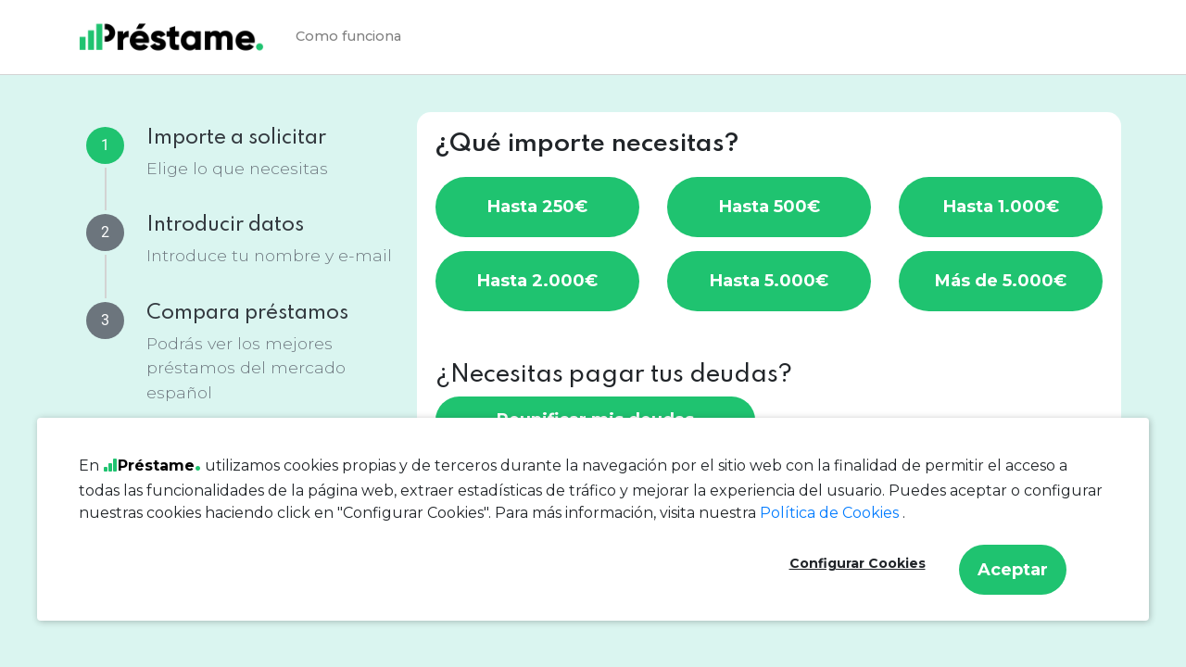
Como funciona (348, 36)
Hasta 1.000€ (1001, 206)
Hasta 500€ (769, 206)
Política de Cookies (831, 513)
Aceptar (1013, 570)
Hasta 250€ (537, 206)
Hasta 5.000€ (769, 281)
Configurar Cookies (857, 563)
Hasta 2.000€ (537, 281)
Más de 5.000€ (1000, 281)
